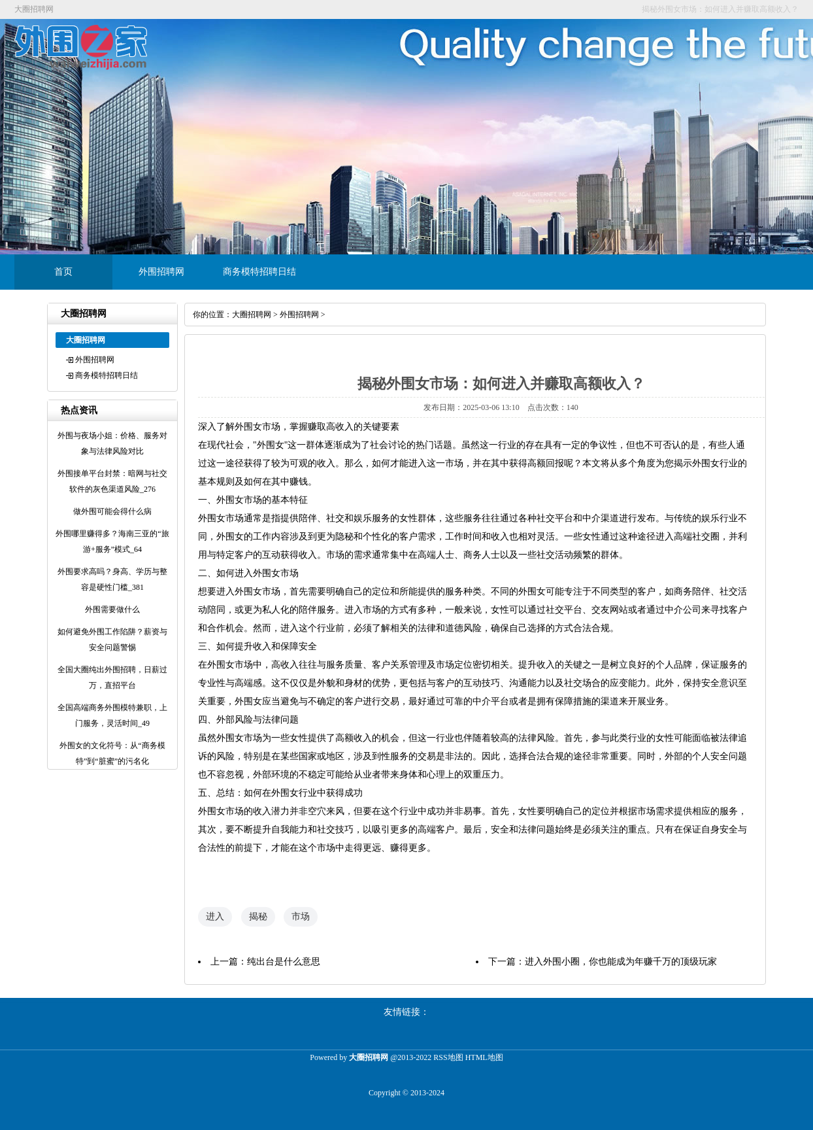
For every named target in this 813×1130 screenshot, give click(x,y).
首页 (63, 272)
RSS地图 (448, 1057)
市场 (300, 916)
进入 (215, 916)
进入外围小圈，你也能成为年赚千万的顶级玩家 (621, 962)
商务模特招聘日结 (259, 272)
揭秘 (258, 916)
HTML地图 (484, 1057)
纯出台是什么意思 (283, 962)
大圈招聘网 (251, 314)
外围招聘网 (161, 272)
